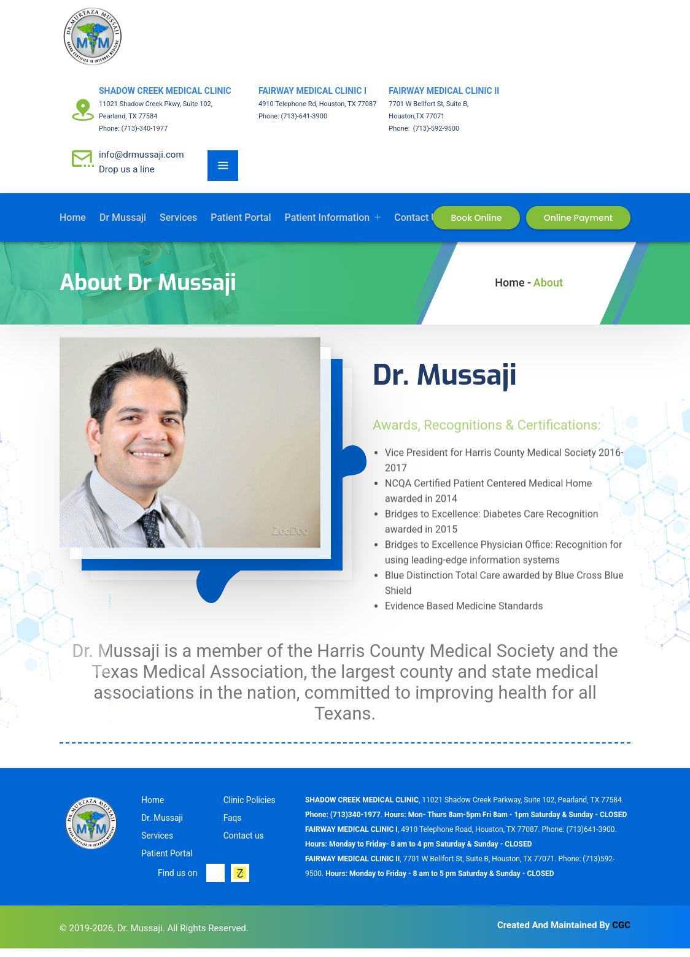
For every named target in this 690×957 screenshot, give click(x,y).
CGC (621, 933)
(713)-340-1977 (145, 137)
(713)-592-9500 (435, 137)
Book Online (476, 226)
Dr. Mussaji (162, 826)
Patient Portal (241, 226)
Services (178, 226)
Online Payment (578, 226)
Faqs (232, 826)
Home (73, 226)
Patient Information (327, 226)
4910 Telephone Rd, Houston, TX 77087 (317, 113)
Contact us (418, 226)
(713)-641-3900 (304, 125)
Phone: (110, 137)
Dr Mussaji (122, 226)
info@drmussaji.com (141, 163)
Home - (513, 291)
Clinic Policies (250, 808)
